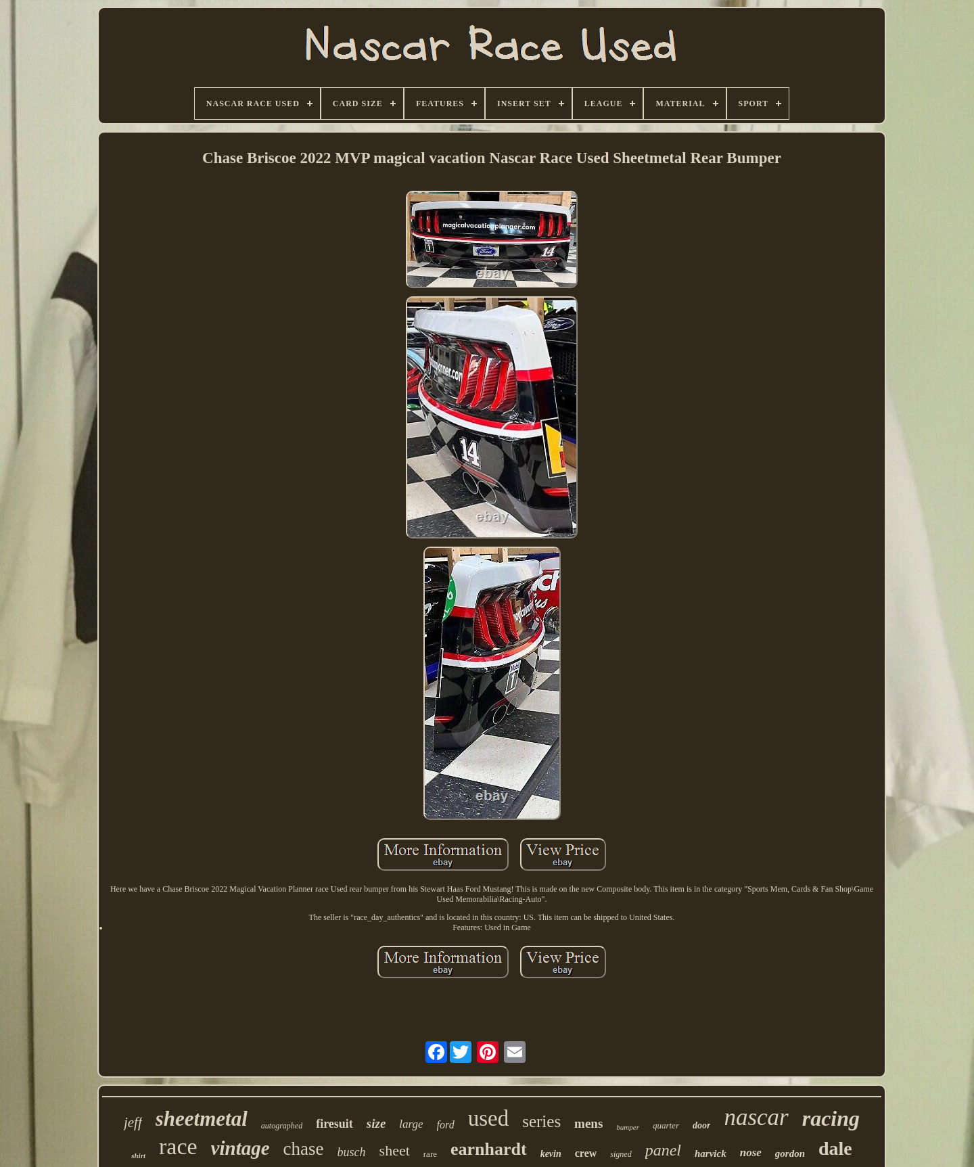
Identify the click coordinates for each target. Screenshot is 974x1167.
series (541, 1121)
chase (303, 1149)
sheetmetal (202, 1118)
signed (620, 1154)
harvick (710, 1153)
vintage (240, 1148)
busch (352, 1152)
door (701, 1125)
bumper (627, 1127)
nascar (756, 1117)
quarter (666, 1125)
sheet (394, 1150)
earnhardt (488, 1149)
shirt (138, 1155)
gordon (790, 1153)
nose (751, 1152)
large (411, 1124)
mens (588, 1123)
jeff (133, 1122)
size (376, 1123)
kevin (550, 1154)
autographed (281, 1125)
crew (586, 1153)
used (488, 1118)
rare (430, 1154)
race (178, 1146)
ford (446, 1124)
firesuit (334, 1123)
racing (831, 1118)
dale (835, 1148)
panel (663, 1150)
